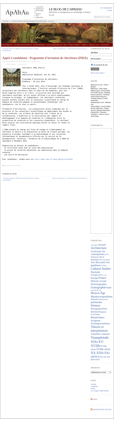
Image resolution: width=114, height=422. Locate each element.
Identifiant (94, 52)
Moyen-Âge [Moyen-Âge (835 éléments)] (98, 293)
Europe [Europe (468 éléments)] (94, 277)
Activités (104, 45)
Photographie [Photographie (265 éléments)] (96, 309)
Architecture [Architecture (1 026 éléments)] (99, 248)
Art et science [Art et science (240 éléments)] (104, 259)
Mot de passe (96, 59)
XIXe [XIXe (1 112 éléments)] (94, 341)
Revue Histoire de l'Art (56, 45)
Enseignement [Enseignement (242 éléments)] (96, 275)
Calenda (93, 384)
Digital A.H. (93, 45)
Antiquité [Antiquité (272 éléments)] (102, 245)
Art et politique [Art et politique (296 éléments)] (97, 258)
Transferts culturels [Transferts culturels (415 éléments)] (100, 334)
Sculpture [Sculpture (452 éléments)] (95, 320)
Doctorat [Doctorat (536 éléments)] (95, 272)
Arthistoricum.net (102, 409)
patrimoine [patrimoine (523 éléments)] (96, 302)
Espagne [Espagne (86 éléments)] (105, 275)
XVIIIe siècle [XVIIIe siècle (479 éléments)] (103, 349)
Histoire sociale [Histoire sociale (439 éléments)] (98, 281)
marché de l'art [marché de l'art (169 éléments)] (96, 290)
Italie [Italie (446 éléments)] (108, 287)
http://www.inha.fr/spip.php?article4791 (54, 159)
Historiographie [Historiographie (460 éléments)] (99, 284)
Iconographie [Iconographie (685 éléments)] (98, 287)
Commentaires (107, 8)
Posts (110, 10)
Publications (74, 45)
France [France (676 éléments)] (102, 277)
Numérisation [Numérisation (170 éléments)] (103, 299)
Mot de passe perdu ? (98, 73)
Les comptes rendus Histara (100, 391)
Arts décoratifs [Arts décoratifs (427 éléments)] (98, 262)
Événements (7, 45)
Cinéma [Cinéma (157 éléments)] (104, 265)
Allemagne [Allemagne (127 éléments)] (94, 245)
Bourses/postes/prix (22, 45)
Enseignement (39, 45)
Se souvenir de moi (99, 65)
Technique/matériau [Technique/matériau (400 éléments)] (100, 323)
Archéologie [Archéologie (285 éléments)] (96, 251)
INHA (95, 399)
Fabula (93, 388)
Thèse (84, 45)
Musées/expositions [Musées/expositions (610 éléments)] (101, 296)
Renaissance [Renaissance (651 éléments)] (98, 317)
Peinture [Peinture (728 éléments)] (95, 305)
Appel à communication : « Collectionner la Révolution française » (70, 48)
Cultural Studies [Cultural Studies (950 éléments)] (101, 268)
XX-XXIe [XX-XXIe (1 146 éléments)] (97, 353)
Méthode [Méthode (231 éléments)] (94, 299)
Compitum (94, 386)
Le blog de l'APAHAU (65, 9)
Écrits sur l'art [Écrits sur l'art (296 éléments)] (104, 356)
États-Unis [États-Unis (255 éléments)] (95, 359)
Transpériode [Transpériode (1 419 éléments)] (100, 337)
